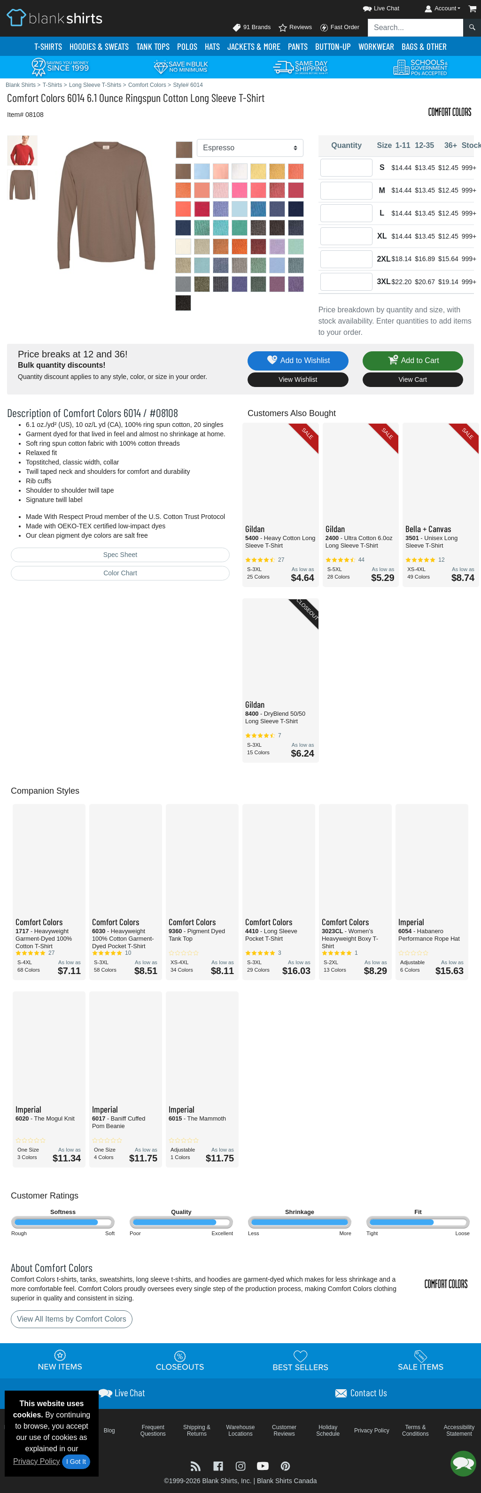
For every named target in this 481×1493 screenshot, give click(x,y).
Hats (212, 46)
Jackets (253, 46)
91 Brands (251, 27)
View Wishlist (298, 379)
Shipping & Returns (196, 1430)
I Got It (76, 1461)
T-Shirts (48, 46)
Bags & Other (424, 46)
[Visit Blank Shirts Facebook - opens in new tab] (219, 1466)
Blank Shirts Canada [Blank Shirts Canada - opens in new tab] (287, 1481)
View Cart (413, 379)
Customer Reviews (284, 1430)
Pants (298, 46)
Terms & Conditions (415, 1430)
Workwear (376, 46)
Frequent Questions (153, 1430)
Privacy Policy (36, 1461)
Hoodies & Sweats (99, 46)
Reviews (295, 27)
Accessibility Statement (459, 1430)
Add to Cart (413, 361)
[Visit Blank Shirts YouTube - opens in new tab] (264, 1466)
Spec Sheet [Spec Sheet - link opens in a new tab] (120, 554)
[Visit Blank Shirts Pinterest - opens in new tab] (285, 1466)
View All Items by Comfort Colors (71, 1319)
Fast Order (339, 27)
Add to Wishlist (298, 361)
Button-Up (333, 46)
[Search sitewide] (416, 28)
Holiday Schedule (328, 1430)
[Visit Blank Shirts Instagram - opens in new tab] (241, 1466)
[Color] (250, 148)
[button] (372, 7)
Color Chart (120, 573)
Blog (109, 1430)
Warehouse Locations (240, 1430)
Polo (187, 46)
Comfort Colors (36, 97)
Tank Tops (153, 46)
